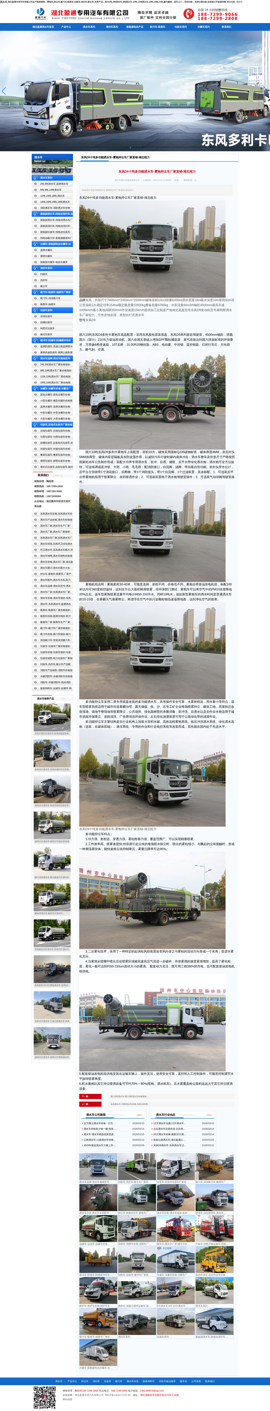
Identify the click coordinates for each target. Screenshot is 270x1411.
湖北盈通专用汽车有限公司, (90, 1395)
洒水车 (239, 2)
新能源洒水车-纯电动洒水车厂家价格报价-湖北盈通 (52, 221)
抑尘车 (85, 1381)
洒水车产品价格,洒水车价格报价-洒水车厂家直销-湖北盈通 (52, 520)
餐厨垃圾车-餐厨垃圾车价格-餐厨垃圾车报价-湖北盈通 (51, 455)
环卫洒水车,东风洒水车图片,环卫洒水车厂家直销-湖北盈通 (52, 550)
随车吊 (183, 1381)
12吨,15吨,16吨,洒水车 (52, 195)
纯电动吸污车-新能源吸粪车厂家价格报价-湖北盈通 (52, 239)
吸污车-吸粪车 (157, 26)
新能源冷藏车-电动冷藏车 (54, 262)
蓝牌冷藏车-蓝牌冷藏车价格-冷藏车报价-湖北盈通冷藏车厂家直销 (51, 407)
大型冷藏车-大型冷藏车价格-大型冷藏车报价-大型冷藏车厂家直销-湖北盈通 (52, 419)
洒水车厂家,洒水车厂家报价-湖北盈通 (51, 532)
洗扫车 (44, 280)
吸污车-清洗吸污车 (50, 298)
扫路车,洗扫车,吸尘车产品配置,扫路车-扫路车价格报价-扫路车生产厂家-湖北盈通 (52, 665)
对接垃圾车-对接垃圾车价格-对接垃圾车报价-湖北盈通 (51, 449)
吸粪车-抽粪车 (48, 304)
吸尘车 (44, 286)
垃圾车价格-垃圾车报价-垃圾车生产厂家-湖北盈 (51, 653)
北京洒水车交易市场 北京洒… (169, 1128)
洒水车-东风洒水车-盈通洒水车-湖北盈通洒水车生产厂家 (51, 605)
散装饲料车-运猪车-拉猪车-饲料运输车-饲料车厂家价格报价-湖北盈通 (52, 689)
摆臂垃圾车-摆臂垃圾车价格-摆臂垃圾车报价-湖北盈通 (51, 461)
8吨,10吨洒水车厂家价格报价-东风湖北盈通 (52, 371)
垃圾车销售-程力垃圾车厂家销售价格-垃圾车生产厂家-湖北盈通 (52, 659)
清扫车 (96, 1381)
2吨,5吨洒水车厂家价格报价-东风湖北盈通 (51, 365)
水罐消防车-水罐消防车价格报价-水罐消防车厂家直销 (52, 677)
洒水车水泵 (133, 1381)
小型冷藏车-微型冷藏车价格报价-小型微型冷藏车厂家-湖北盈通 (52, 401)
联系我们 (226, 26)
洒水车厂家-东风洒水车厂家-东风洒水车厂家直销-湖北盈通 (51, 593)
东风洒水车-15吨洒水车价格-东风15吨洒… (130, 1104)
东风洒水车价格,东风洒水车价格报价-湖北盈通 (52, 514)
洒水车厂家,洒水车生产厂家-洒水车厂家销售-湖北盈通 (51, 526)
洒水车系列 (89, 26)
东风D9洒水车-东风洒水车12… (169, 1145)
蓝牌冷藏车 (46, 250)
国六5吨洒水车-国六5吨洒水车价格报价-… (130, 1096)
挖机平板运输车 (167, 1381)
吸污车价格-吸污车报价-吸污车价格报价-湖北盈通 (51, 635)
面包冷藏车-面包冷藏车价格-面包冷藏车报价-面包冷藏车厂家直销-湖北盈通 (52, 395)
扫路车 (44, 274)
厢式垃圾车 (46, 334)
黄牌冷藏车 (46, 256)
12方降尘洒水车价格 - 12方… (99, 1123)
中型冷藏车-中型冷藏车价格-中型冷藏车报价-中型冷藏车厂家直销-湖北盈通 (52, 413)
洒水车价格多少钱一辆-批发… (100, 1128)
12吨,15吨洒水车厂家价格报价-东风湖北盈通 (51, 377)
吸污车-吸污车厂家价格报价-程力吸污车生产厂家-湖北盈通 (51, 629)
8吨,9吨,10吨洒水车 (50, 189)
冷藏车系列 (204, 26)
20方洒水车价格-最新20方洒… (169, 1134)
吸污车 (118, 1381)
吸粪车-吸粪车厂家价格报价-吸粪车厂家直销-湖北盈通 (51, 611)
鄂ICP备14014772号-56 (118, 1395)
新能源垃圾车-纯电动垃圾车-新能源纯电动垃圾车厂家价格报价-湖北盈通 (51, 233)
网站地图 (231, 2)
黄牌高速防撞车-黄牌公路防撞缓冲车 (52, 353)
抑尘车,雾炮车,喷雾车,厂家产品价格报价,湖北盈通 (51, 574)
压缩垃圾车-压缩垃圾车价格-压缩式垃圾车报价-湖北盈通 (51, 431)
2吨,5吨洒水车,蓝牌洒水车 (54, 183)
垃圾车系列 (181, 26)
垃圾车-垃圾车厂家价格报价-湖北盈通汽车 (51, 647)
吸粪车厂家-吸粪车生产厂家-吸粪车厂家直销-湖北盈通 (51, 623)
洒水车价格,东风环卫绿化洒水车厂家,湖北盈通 (52, 544)
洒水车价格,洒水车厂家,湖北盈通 (52, 562)
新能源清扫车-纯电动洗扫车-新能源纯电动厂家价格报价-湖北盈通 (51, 227)
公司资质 (196, 1381)
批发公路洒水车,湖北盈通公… (169, 1139)
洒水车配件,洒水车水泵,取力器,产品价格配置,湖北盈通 (51, 581)
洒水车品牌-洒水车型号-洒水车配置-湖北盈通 (51, 587)
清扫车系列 (112, 26)
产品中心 (66, 26)
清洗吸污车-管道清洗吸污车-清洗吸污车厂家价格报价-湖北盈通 (51, 641)
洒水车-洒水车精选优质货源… (100, 1134)
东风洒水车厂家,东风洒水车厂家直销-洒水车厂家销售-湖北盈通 (52, 538)
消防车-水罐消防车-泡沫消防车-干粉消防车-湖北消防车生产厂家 (51, 683)
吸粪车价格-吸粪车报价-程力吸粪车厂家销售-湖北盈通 (51, 617)
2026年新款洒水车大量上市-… (100, 1145)
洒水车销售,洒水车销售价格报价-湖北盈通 (52, 556)
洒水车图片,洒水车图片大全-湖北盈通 (51, 568)
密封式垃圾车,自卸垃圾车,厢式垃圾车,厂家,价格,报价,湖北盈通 (52, 467)
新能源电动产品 (134, 26)
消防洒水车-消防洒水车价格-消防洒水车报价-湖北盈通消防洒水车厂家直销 (51, 208)
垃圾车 (107, 1381)
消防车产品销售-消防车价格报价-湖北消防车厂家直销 (52, 671)
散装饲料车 (149, 1381)
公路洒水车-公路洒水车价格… (100, 1139)
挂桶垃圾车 (46, 322)
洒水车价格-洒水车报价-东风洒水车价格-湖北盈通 (51, 599)
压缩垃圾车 (46, 316)
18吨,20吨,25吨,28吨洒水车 (55, 201)
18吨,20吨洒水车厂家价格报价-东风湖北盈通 (51, 383)
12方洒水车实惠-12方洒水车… (169, 1123)
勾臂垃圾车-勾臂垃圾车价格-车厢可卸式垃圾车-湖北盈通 (51, 437)
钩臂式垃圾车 (47, 328)
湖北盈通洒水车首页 (43, 26)
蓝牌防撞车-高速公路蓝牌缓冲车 (52, 347)
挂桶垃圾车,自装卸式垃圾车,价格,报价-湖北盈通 (52, 443)
